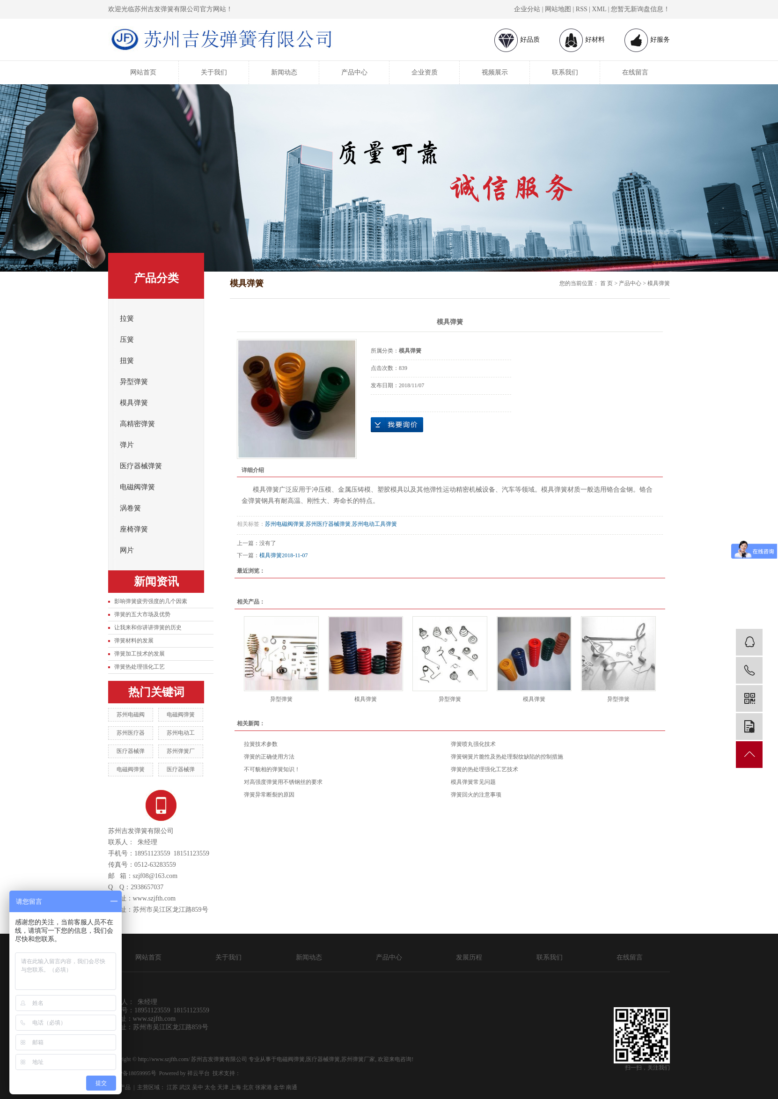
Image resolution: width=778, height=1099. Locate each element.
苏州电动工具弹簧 (374, 524)
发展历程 (469, 957)
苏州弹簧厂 (181, 751)
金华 (279, 1087)
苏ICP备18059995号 (132, 1073)
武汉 (185, 1087)
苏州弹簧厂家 (358, 1059)
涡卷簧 (130, 508)
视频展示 (495, 72)
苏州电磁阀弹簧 (284, 524)
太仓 (210, 1087)
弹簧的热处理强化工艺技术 (484, 769)
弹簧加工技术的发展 (139, 653)
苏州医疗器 (131, 733)
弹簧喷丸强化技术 (473, 744)
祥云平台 (198, 1073)
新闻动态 (284, 72)
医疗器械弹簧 (141, 466)
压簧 (127, 339)
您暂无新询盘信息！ (640, 9)
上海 (235, 1087)
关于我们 (214, 72)
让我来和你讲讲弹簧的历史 (148, 627)
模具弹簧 (134, 402)
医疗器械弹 (131, 751)
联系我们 (565, 72)
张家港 (263, 1087)
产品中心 (354, 72)
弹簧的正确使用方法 (269, 756)
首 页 (606, 283)
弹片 (127, 445)
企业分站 (527, 9)
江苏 (172, 1087)
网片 (127, 550)
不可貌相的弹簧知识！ (272, 769)
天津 (222, 1087)
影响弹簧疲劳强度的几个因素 (150, 601)
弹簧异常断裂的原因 (269, 794)
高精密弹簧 (137, 424)
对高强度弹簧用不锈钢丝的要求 (283, 782)
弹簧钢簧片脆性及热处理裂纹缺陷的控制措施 (507, 756)
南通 (291, 1087)
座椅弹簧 (134, 529)
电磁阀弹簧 (137, 487)
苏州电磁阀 (131, 714)
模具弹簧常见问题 (473, 782)
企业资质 (424, 72)
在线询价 (397, 424)
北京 (248, 1087)
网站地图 (558, 9)
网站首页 (143, 72)
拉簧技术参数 (261, 744)
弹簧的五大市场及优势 (142, 614)
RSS (581, 9)
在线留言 (635, 72)
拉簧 (127, 318)
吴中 (197, 1087)
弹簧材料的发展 (134, 640)
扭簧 (127, 360)
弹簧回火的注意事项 (476, 794)
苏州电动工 (181, 733)
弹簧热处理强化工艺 (139, 667)
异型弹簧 (134, 381)
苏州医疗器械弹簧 (328, 524)
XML (599, 9)
